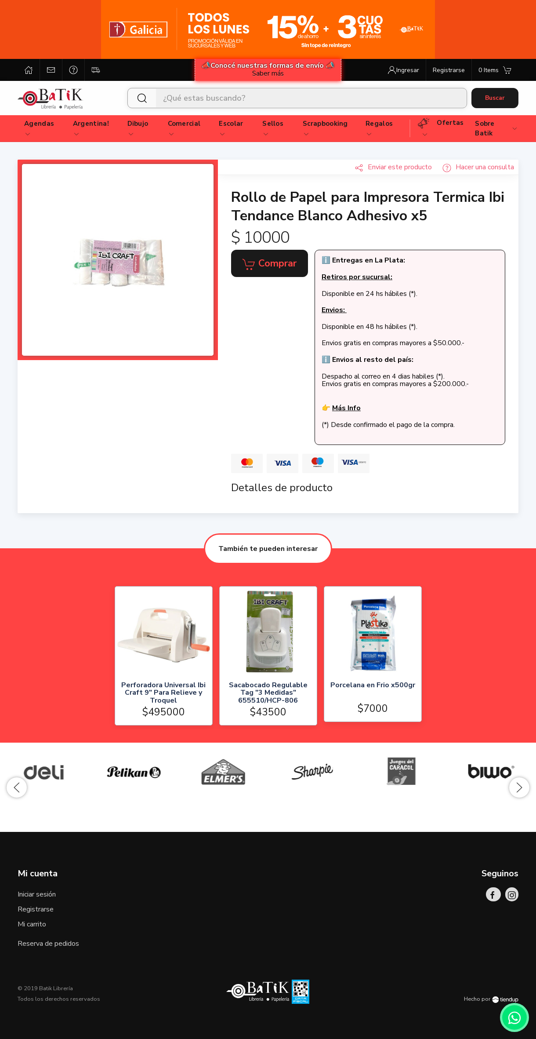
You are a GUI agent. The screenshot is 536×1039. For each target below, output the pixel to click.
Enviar (393, 167)
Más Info (346, 408)
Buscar (495, 98)
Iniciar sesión (37, 894)
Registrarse (36, 909)
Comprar (270, 264)
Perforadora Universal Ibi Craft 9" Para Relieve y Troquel (163, 692)
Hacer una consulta (478, 167)
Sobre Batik (496, 128)
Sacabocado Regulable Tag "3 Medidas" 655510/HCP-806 (267, 692)
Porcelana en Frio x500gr (372, 685)
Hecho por (491, 999)
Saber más (268, 73)
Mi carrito (32, 924)
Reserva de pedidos (48, 943)
